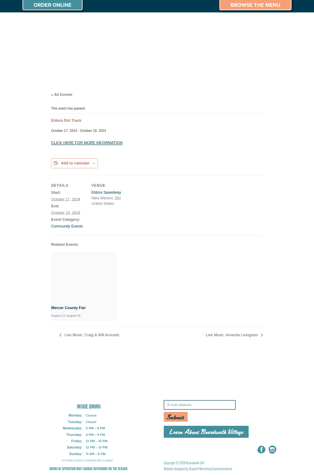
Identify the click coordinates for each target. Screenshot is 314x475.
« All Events (61, 95)
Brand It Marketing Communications (210, 469)
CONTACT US (275, 20)
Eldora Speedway (106, 192)
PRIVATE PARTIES (91, 20)
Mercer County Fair (68, 308)
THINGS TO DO (211, 20)
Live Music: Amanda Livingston (232, 335)
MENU (60, 20)
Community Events (67, 226)
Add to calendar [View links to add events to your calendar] (75, 163)
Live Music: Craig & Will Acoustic (91, 335)
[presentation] (83, 277)
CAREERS (244, 20)
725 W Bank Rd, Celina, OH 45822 (82, 395)
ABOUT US (35, 20)
